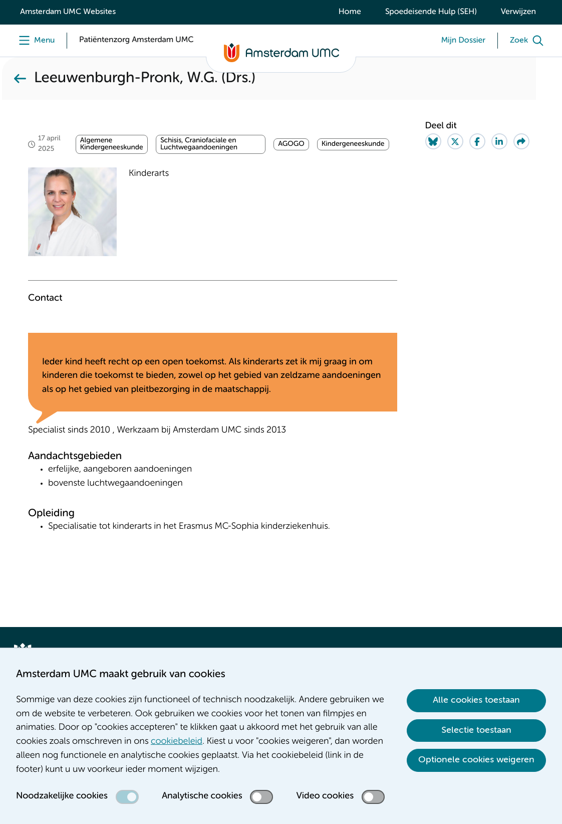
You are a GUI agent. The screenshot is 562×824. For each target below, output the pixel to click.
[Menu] (34, 41)
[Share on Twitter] (455, 141)
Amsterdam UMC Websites (68, 12)
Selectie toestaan (476, 730)
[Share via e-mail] (521, 141)
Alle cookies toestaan (476, 700)
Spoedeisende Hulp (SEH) (431, 12)
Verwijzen (518, 12)
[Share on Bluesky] (433, 141)
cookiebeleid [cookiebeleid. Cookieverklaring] (176, 741)
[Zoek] (529, 41)
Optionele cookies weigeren (476, 759)
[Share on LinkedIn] (499, 141)
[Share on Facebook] (477, 141)
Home (350, 12)
